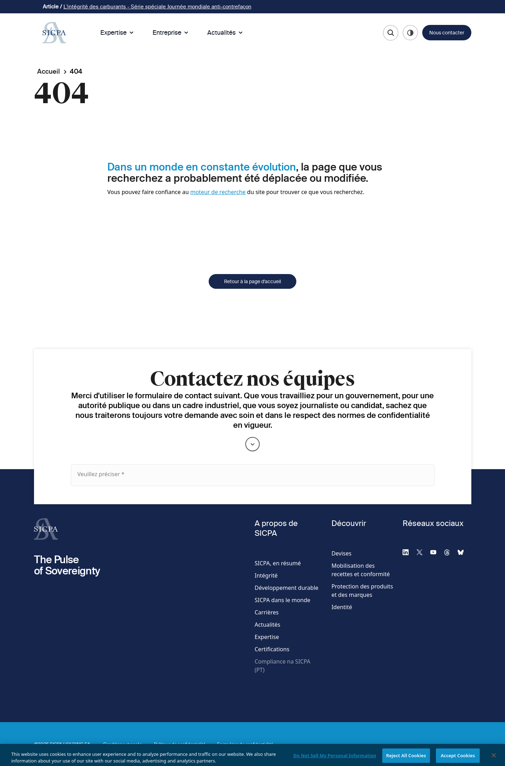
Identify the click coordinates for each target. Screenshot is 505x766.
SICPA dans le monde (282, 600)
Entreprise (171, 32)
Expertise (117, 32)
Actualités (225, 32)
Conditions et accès (122, 744)
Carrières (266, 612)
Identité (341, 607)
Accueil (48, 71)
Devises (341, 553)
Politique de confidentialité (179, 744)
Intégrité (266, 575)
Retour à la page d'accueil (252, 291)
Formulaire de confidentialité (245, 744)
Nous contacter (446, 32)
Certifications (272, 649)
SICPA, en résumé (278, 563)
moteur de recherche (217, 192)
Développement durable (286, 588)
